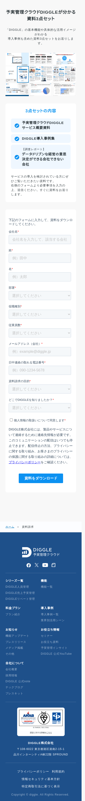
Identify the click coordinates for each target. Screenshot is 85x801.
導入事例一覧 (50, 614)
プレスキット (14, 693)
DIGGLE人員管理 (17, 586)
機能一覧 (47, 586)
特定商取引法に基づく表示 (41, 786)
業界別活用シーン (53, 620)
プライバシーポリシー (33, 771)
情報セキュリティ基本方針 (41, 779)
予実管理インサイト (54, 647)
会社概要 (11, 669)
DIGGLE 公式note (17, 681)
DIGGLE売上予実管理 (20, 593)
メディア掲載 (14, 647)
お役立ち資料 (50, 642)
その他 (9, 653)
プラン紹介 (12, 614)
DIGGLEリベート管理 (20, 598)
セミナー (47, 635)
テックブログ (14, 687)
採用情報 (11, 675)
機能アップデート (17, 635)
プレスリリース (15, 642)
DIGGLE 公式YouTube (57, 653)
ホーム (9, 526)
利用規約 (58, 771)
